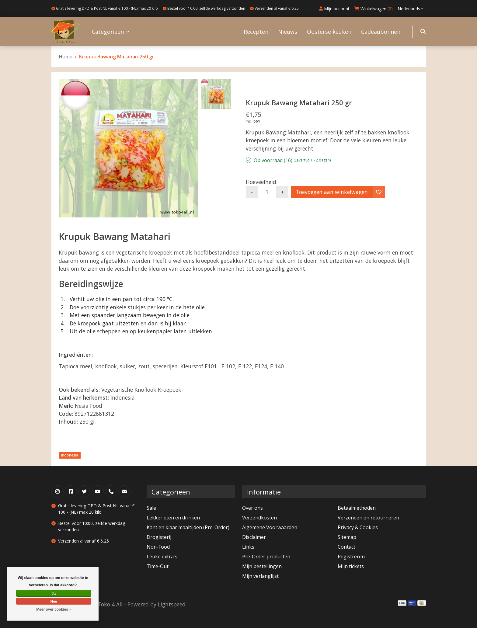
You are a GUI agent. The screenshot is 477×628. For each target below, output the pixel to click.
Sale (151, 508)
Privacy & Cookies (358, 527)
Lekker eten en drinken (173, 517)
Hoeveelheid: (261, 182)
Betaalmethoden (357, 508)
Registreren (351, 556)
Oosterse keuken (329, 31)
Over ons (252, 508)
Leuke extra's (162, 556)
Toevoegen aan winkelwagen (332, 192)
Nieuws (287, 31)
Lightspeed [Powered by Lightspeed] (172, 604)
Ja (54, 594)
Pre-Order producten (266, 556)
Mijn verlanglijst (260, 576)
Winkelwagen (373, 8)
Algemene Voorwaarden (269, 527)
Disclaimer (254, 537)
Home (65, 56)
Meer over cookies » (53, 609)
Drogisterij (159, 537)
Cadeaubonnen (380, 31)
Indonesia (69, 455)
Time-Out (158, 566)
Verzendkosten (259, 517)
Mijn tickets (351, 566)
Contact (346, 546)
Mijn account (334, 9)
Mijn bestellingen (262, 566)
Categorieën (108, 31)
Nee (53, 601)
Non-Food (158, 546)
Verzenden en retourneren (368, 517)
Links (248, 546)
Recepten (256, 31)
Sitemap (347, 537)
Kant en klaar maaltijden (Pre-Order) (188, 527)
